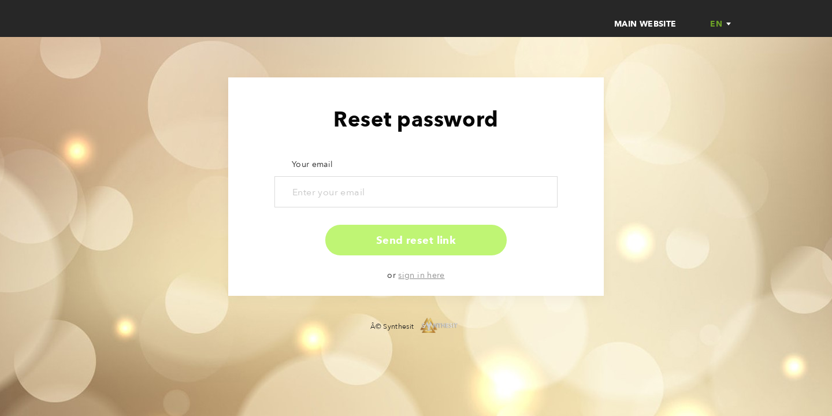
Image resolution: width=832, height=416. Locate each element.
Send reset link (416, 240)
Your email (312, 164)
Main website (645, 24)
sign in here (421, 275)
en (716, 24)
